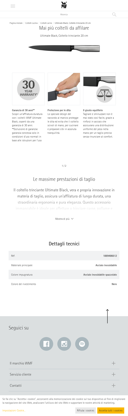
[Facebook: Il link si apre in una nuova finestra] (46, 344)
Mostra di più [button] (64, 218)
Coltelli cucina (31, 23)
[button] (107, 316)
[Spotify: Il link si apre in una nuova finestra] (82, 344)
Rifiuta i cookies (85, 410)
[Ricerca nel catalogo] (64, 14)
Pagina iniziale (16, 23)
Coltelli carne (46, 23)
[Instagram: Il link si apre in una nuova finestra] (64, 344)
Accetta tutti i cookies (111, 410)
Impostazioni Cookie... (14, 410)
